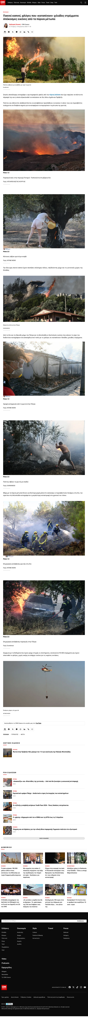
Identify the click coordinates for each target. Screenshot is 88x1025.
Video (4, 959)
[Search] (81, 921)
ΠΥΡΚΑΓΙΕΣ (14, 734)
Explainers (66, 938)
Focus (43, 2)
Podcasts (5, 963)
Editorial (65, 932)
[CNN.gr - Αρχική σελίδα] (4, 987)
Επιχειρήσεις (21, 938)
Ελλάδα (29, 2)
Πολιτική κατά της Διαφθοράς (56, 997)
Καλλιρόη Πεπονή (15, 24)
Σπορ (51, 2)
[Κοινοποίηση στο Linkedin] (24, 32)
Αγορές (19, 941)
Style (39, 2)
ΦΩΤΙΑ (23, 734)
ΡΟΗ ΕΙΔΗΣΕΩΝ (9, 772)
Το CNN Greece (6, 977)
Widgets (4, 971)
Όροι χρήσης (5, 997)
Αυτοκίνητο (36, 938)
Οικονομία (23, 2)
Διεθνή (19, 944)
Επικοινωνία (70, 997)
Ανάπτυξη (20, 932)
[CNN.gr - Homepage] (3, 2)
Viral (3, 950)
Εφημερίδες (7, 967)
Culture (35, 932)
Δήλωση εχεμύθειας (39, 997)
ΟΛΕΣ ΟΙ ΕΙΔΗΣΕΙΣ (44, 838)
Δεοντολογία (15, 997)
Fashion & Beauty (38, 935)
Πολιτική (16, 2)
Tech (55, 2)
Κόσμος (34, 2)
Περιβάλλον (5, 947)
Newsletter (5, 974)
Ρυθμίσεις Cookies (26, 997)
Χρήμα (19, 935)
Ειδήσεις (10, 2)
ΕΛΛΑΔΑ (6, 12)
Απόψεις (66, 935)
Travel (47, 2)
